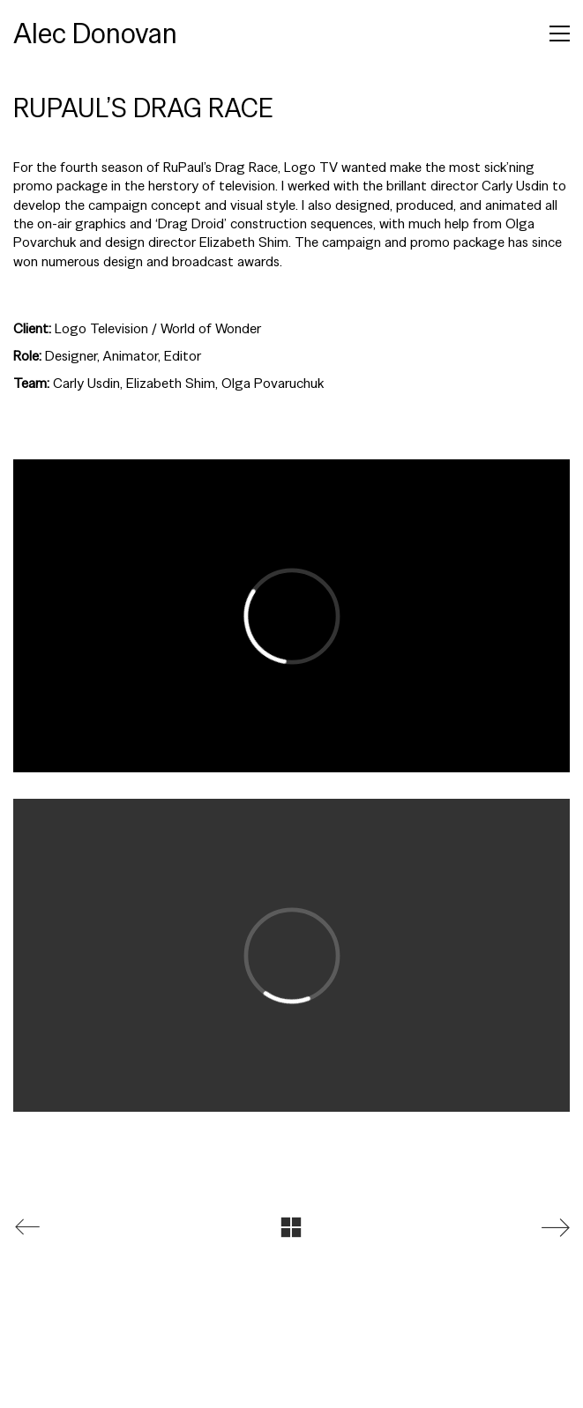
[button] (559, 33)
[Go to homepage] (95, 34)
